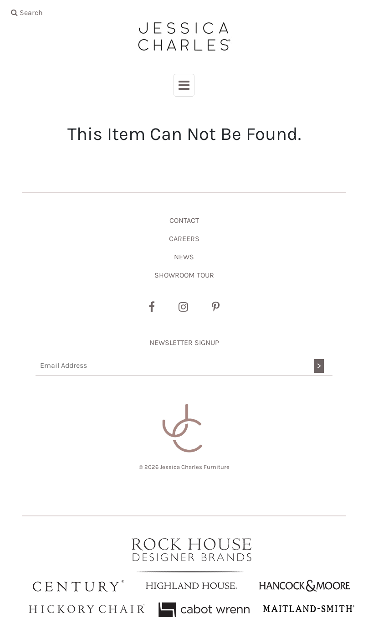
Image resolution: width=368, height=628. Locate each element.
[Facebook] (151, 307)
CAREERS (184, 238)
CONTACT (184, 220)
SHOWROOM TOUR (184, 275)
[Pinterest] (216, 307)
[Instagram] (183, 307)
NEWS (184, 256)
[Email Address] (184, 365)
